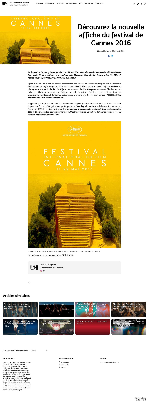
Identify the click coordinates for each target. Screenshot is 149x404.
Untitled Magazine (117, 51)
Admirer (39, 3)
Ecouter (60, 3)
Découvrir (49, 3)
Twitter (62, 367)
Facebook (63, 365)
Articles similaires (16, 296)
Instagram (64, 362)
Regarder (89, 3)
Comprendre (71, 3)
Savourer (99, 3)
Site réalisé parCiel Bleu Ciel (140, 399)
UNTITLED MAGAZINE (19, 3)
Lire (80, 3)
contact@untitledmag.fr (109, 362)
